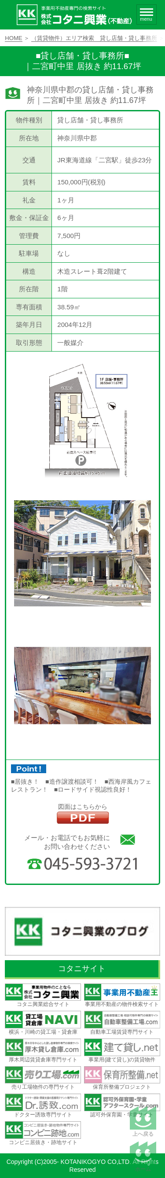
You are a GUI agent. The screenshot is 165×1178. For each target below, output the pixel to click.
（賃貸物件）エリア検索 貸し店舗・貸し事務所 (94, 38)
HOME (13, 38)
